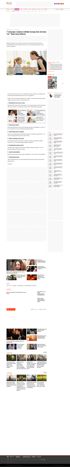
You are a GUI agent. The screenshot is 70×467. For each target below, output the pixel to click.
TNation (62, 465)
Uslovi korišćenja (43, 459)
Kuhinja (21, 9)
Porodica (13, 11)
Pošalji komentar (11, 309)
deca (8, 285)
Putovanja (25, 9)
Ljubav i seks (18, 11)
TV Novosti (45, 9)
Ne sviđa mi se (42, 309)
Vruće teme (9, 289)
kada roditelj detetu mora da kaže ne (30, 285)
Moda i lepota (9, 11)
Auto (42, 9)
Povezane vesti (9, 352)
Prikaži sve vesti (51, 71)
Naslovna (8, 9)
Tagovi (8, 283)
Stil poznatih (28, 11)
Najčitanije (54, 62)
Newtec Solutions (57, 465)
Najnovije (49, 62)
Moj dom (32, 11)
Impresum (8, 462)
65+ (46, 11)
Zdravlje (12, 9)
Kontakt (11, 462)
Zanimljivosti (34, 9)
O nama (39, 459)
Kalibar (40, 11)
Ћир (61, 3)
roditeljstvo (14, 285)
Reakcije (58, 62)
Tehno (39, 9)
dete (10, 285)
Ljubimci (36, 11)
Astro (29, 9)
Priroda (43, 11)
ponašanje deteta (20, 285)
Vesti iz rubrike (9, 372)
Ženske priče (23, 11)
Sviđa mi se (33, 309)
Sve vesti (49, 132)
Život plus (17, 9)
